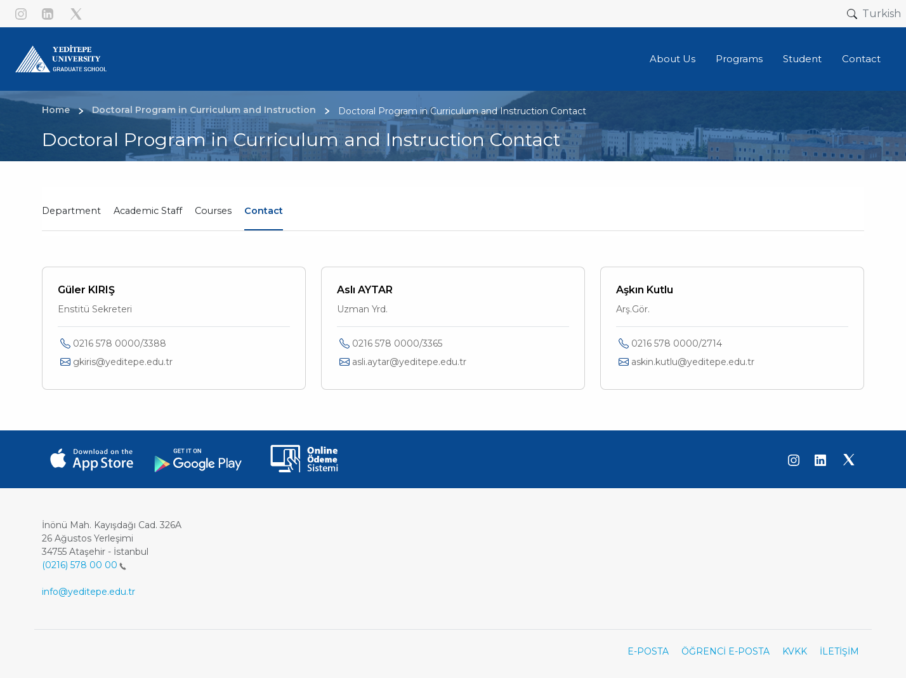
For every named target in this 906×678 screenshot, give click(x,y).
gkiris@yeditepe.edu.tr (123, 362)
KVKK (794, 651)
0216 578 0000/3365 (397, 343)
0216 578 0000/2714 (676, 343)
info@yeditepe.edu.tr (88, 591)
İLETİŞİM (839, 651)
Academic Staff (148, 210)
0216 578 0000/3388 (119, 343)
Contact (263, 210)
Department (71, 210)
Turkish (881, 14)
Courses (213, 210)
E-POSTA (648, 651)
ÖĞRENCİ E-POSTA (725, 651)
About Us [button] (672, 59)
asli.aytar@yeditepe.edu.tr (409, 362)
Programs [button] (739, 59)
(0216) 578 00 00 (84, 565)
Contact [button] (861, 59)
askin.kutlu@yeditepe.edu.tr (692, 362)
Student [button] (802, 59)
